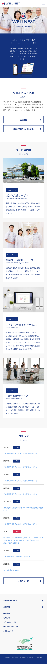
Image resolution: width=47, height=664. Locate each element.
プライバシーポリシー (11, 622)
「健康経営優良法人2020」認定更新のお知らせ (20, 524)
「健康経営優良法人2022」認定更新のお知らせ (20, 494)
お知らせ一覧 (29, 581)
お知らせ (6, 618)
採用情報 (6, 613)
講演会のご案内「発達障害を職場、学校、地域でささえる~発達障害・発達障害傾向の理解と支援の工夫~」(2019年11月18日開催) (23, 540)
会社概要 (30, 120)
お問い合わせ (8, 631)
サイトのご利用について (12, 627)
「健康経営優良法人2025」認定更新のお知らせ (20, 454)
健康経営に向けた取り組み (27, 129)
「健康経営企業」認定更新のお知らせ (16, 556)
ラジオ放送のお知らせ (11, 570)
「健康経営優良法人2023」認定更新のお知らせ (20, 481)
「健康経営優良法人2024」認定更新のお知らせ (20, 467)
